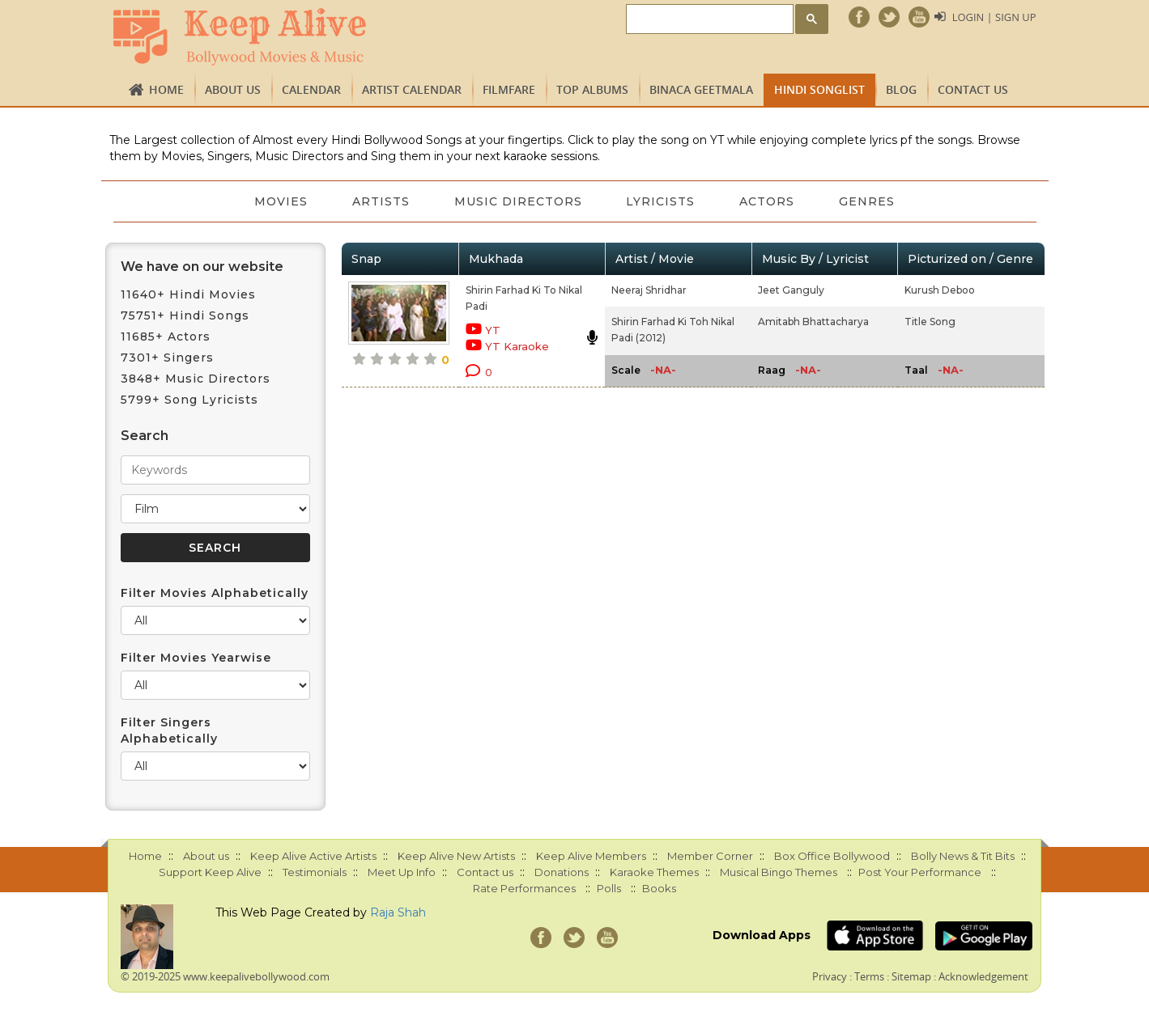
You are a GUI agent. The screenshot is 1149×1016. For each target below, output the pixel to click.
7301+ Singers (167, 357)
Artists (379, 201)
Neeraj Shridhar (649, 290)
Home (166, 89)
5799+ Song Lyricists (189, 399)
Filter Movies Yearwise (196, 657)
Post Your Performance (919, 872)
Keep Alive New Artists (456, 855)
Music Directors (517, 201)
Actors (768, 201)
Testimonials (315, 872)
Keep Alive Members (591, 855)
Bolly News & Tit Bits (963, 855)
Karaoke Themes (654, 872)
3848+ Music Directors (195, 378)
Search (144, 435)
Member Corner (710, 855)
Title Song (929, 321)
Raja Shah (398, 912)
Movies (278, 201)
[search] (707, 20)
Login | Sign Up (993, 17)
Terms (869, 976)
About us (233, 89)
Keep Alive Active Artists (313, 855)
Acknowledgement (983, 976)
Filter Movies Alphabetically (215, 593)
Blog (901, 89)
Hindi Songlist (819, 89)
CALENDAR (311, 89)
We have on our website (202, 266)
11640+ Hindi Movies (188, 294)
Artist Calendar (412, 89)
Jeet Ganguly (791, 290)
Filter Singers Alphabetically (169, 730)
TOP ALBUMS (592, 89)
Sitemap (911, 976)
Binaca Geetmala (701, 89)
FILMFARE (509, 89)
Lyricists (661, 201)
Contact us (973, 89)
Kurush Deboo (939, 290)
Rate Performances (524, 888)
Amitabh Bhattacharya (813, 321)
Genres (869, 201)
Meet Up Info (402, 872)
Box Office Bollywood (832, 855)
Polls (609, 888)
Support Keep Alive (210, 872)
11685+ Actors (166, 336)
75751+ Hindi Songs (185, 315)
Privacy (829, 976)
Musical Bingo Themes (778, 872)
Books (659, 888)
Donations (561, 872)
